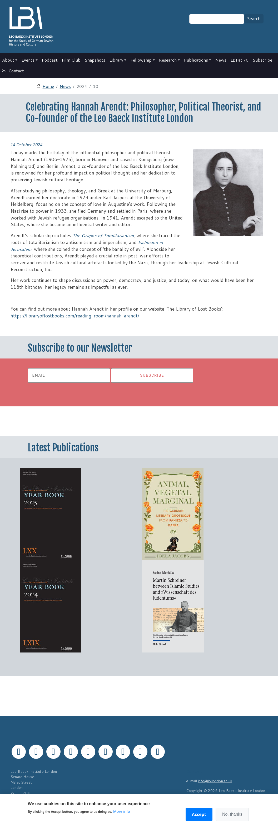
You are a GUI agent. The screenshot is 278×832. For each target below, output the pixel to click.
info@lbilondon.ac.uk (215, 780)
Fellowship (141, 60)
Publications (196, 60)
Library (116, 60)
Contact (16, 71)
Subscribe (262, 60)
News (220, 60)
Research (168, 60)
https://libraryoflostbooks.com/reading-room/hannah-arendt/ (75, 315)
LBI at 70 (240, 60)
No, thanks (232, 814)
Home (48, 86)
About (8, 60)
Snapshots (95, 60)
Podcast (50, 60)
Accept (199, 814)
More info (121, 811)
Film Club (71, 60)
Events (28, 60)
